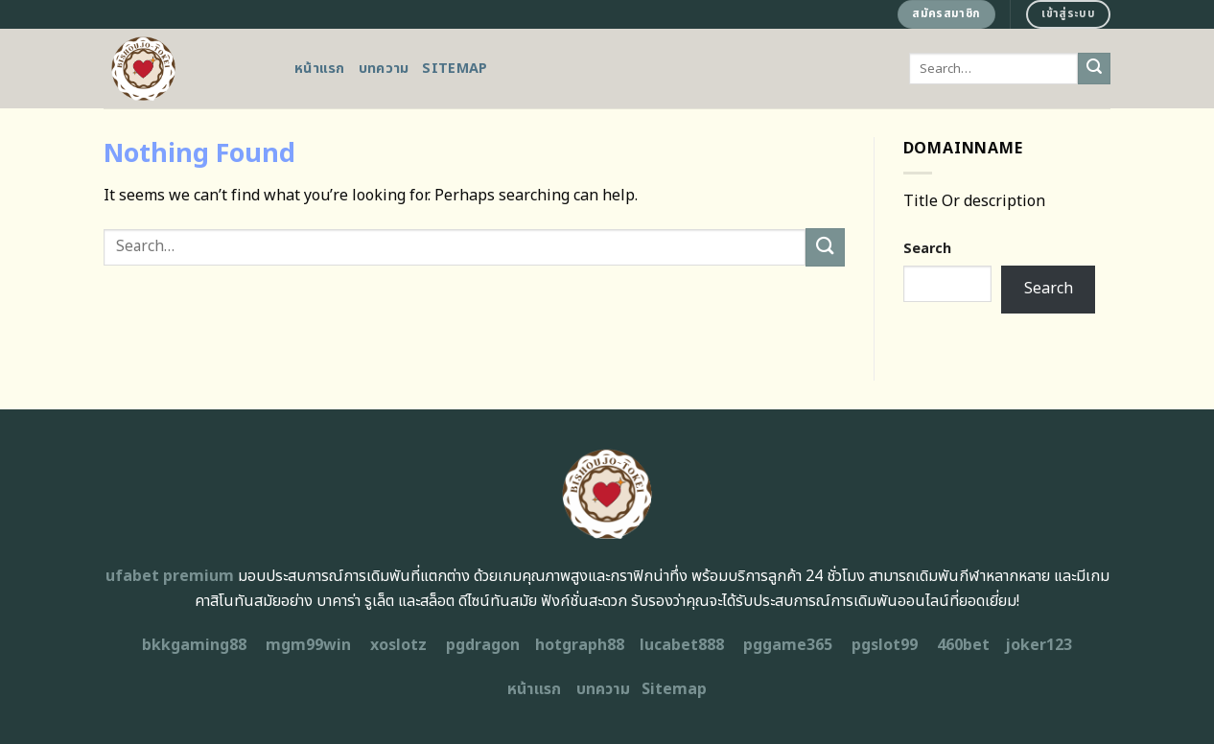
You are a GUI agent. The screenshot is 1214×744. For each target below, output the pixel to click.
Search (927, 249)
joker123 (1038, 645)
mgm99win (308, 645)
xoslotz (398, 645)
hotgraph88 (579, 645)
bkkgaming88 (194, 645)
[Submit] (1094, 69)
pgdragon (483, 645)
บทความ (384, 68)
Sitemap (454, 68)
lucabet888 (682, 645)
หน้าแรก (319, 68)
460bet (963, 645)
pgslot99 (885, 645)
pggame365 (787, 645)
